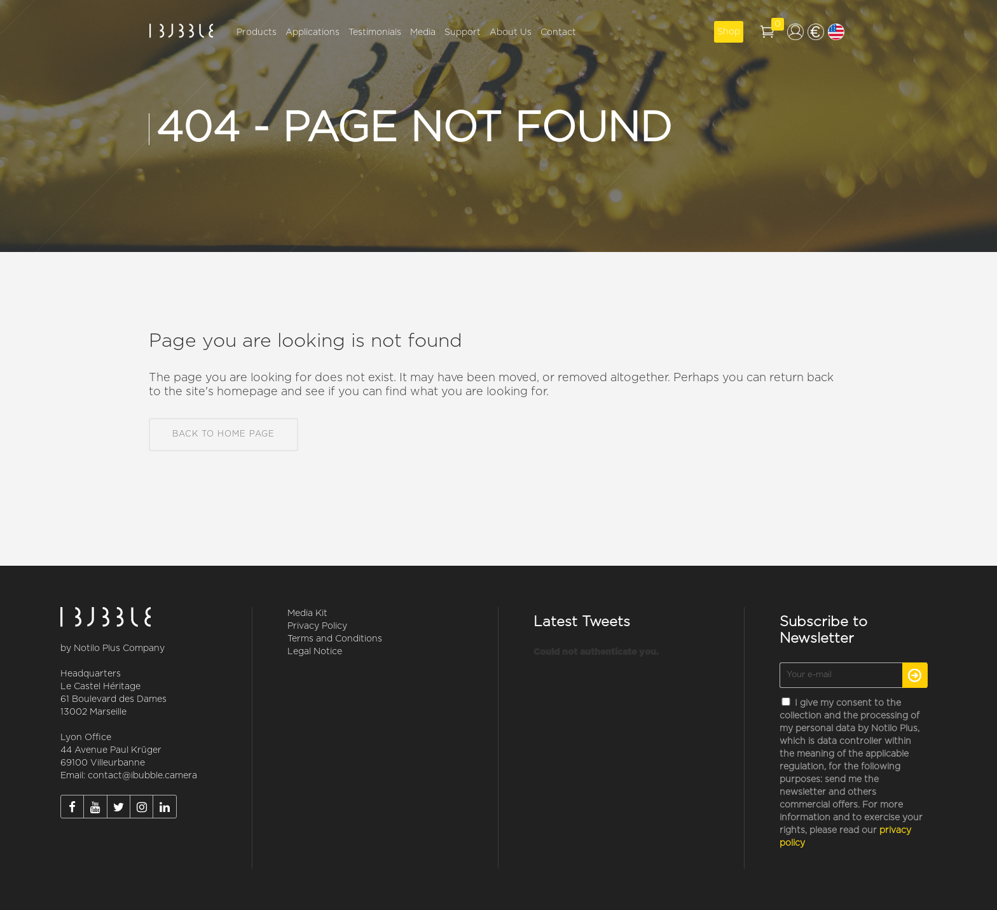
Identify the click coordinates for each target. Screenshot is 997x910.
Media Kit (307, 613)
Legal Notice (314, 651)
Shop (728, 31)
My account (795, 32)
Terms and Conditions (334, 638)
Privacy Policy (317, 626)
